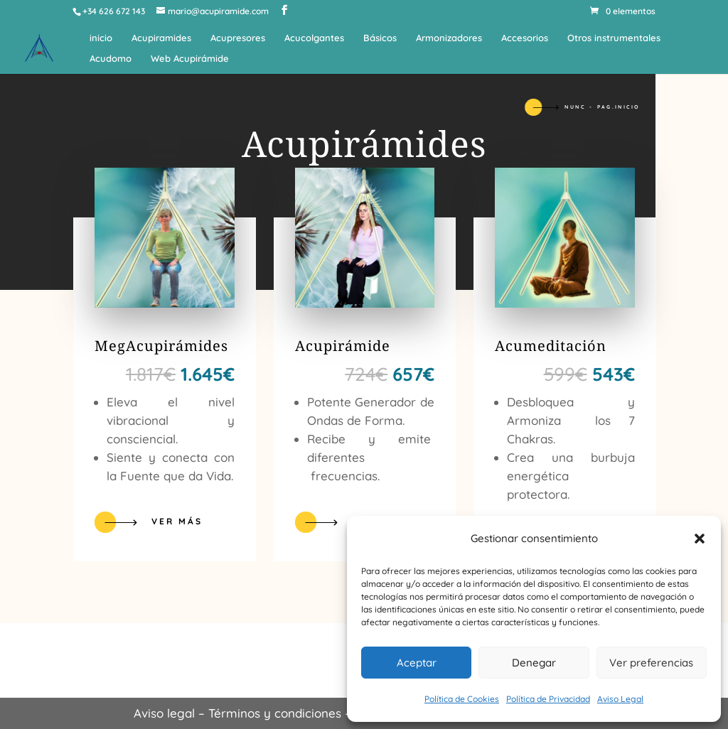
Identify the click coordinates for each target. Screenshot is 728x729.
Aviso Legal (620, 698)
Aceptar (417, 662)
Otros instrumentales (613, 38)
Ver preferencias (651, 662)
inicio (101, 38)
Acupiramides (161, 38)
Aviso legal (164, 713)
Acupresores (237, 38)
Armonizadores (449, 38)
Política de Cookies (461, 698)
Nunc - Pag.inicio (602, 107)
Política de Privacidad (548, 698)
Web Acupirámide (190, 58)
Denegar (534, 662)
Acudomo (111, 58)
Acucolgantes (314, 38)
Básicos (380, 38)
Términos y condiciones (274, 713)
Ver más (177, 521)
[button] (699, 538)
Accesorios (524, 38)
